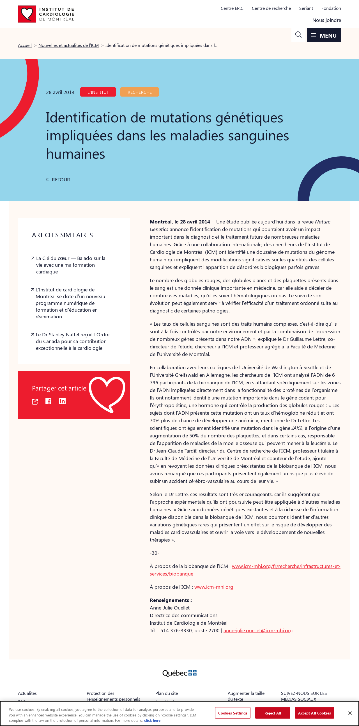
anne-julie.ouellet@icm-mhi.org (258, 630)
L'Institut (98, 92)
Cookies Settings (232, 712)
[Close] (350, 713)
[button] (298, 35)
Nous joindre (326, 20)
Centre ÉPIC (232, 8)
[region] (179, 713)
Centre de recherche (271, 8)
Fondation (331, 8)
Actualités (27, 693)
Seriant (306, 8)
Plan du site (166, 693)
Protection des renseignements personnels (113, 696)
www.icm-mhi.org (213, 586)
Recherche (140, 92)
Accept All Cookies (314, 712)
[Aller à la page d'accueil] (46, 14)
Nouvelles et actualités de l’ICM (68, 45)
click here (152, 720)
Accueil (25, 45)
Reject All (272, 712)
